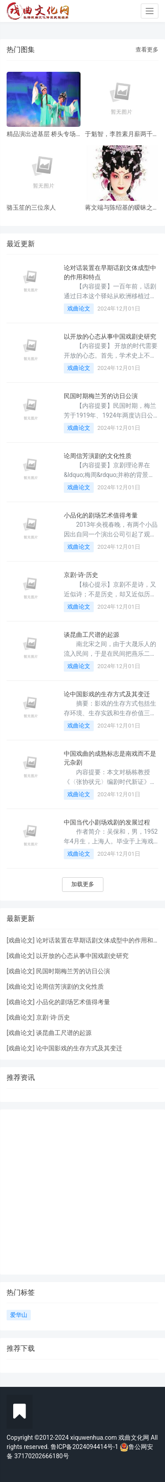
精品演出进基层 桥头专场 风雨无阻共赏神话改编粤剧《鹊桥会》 (41, 134)
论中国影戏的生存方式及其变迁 (107, 694)
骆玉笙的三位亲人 (31, 207)
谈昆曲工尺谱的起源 (91, 634)
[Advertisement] (82, 1192)
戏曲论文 (78, 308)
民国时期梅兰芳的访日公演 (101, 395)
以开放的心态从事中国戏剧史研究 (110, 336)
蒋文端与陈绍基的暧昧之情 (119, 207)
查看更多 (147, 49)
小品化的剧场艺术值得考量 (101, 515)
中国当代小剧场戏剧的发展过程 (107, 822)
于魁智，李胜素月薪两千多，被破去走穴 (119, 134)
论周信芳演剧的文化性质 (98, 455)
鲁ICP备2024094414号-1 (85, 1446)
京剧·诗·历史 (81, 574)
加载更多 (82, 884)
